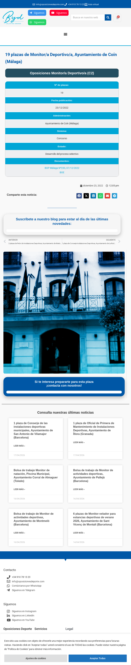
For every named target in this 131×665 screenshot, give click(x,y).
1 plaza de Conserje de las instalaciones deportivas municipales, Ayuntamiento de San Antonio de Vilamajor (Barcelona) (33, 430)
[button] (65, 34)
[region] (65, 649)
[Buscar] (108, 17)
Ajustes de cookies (36, 658)
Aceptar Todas (97, 658)
